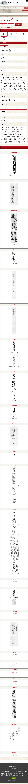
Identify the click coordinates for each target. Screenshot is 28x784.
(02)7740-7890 (6, 775)
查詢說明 (25, 10)
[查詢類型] (2, 8)
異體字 (11, 24)
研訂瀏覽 (18, 24)
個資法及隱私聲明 (6, 771)
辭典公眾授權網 (14, 771)
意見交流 (20, 771)
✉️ (10, 27)
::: (0, 20)
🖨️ (8, 27)
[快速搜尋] (14, 8)
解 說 (3, 24)
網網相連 (25, 771)
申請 (16, 581)
